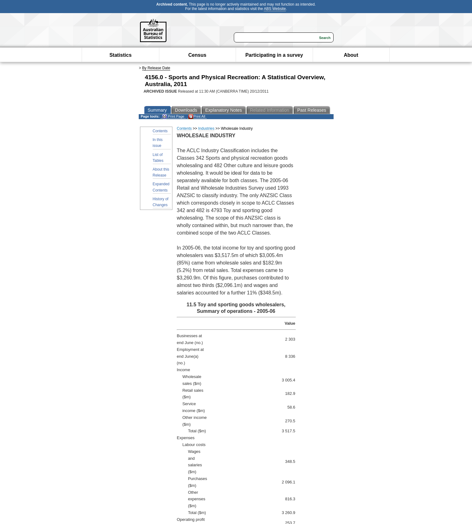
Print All (196, 116)
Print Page (173, 116)
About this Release (161, 172)
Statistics (120, 55)
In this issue (158, 143)
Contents (160, 131)
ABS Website (275, 9)
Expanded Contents (161, 187)
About (351, 55)
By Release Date (156, 68)
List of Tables (158, 158)
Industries (206, 128)
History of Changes (161, 202)
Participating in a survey (274, 55)
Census (197, 55)
